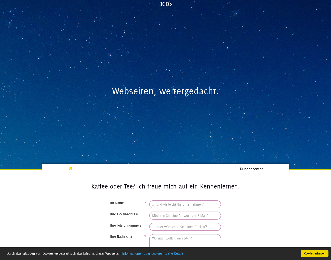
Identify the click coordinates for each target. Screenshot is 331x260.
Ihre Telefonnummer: (125, 225)
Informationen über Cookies (142, 253)
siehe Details (174, 253)
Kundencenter (251, 168)
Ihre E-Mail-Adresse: (125, 214)
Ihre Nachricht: (128, 236)
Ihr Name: (128, 202)
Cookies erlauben (314, 253)
